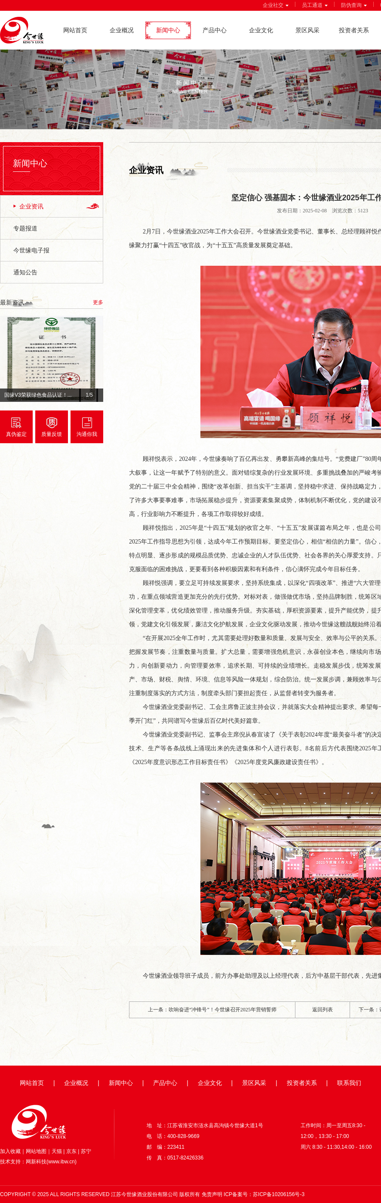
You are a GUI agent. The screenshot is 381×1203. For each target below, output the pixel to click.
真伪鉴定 (16, 434)
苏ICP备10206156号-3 (278, 1194)
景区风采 (307, 30)
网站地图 (36, 1151)
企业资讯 (31, 206)
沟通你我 (87, 434)
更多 (98, 302)
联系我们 (349, 1082)
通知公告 (25, 272)
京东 (71, 1151)
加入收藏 (10, 1151)
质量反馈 (51, 434)
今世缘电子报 (31, 250)
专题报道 (25, 228)
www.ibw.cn (61, 1162)
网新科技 (36, 1162)
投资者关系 (354, 30)
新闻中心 (168, 30)
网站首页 (75, 30)
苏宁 (86, 1151)
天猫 (57, 1151)
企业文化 (261, 30)
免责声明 (212, 1194)
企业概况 (122, 30)
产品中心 (215, 30)
